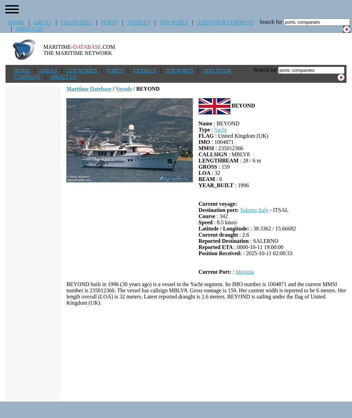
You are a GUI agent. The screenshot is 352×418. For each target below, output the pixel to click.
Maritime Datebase (88, 89)
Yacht (220, 130)
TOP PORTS (174, 22)
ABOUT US (29, 29)
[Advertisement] (206, 352)
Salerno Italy (254, 210)
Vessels (124, 89)
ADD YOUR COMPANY (225, 22)
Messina (244, 272)
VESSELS (139, 22)
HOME (16, 22)
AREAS (42, 22)
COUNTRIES (76, 22)
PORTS (109, 22)
